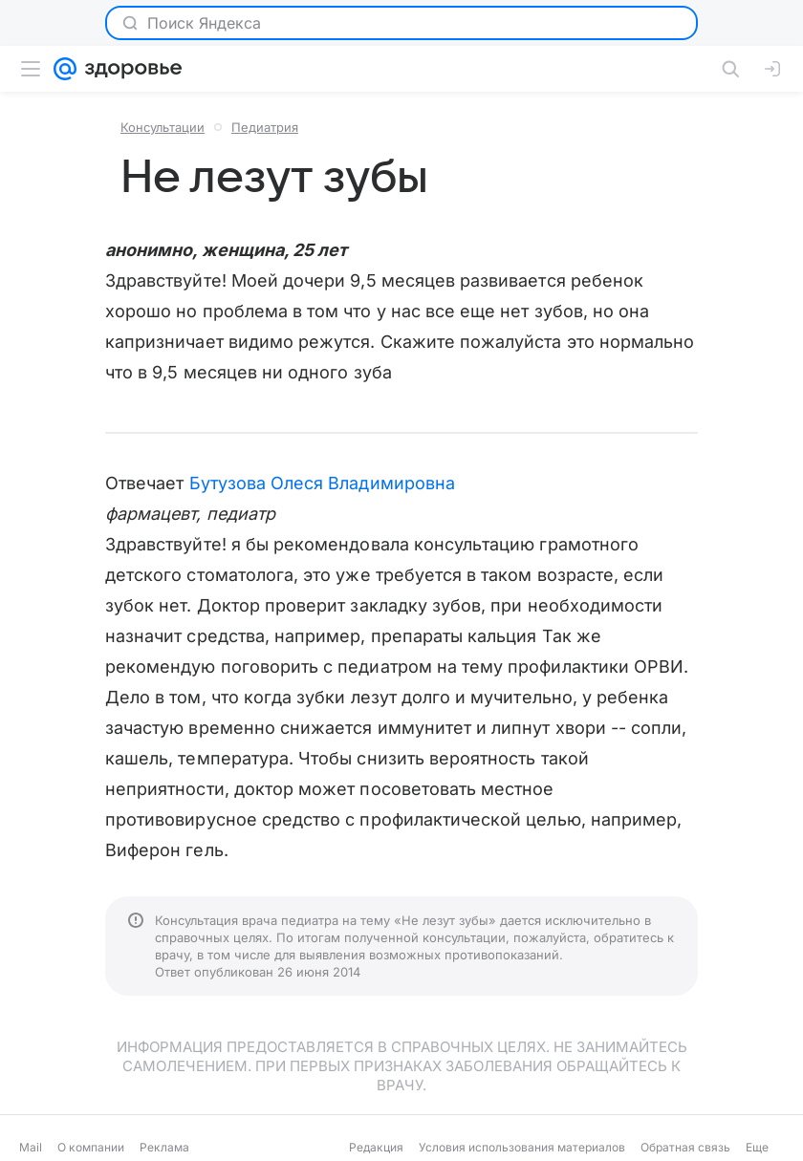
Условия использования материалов (522, 1147)
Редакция (376, 1147)
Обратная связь (685, 1147)
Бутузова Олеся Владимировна (322, 483)
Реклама (164, 1147)
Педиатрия (264, 127)
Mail (30, 1147)
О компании (90, 1147)
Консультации (162, 127)
